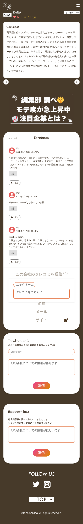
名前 (41, 303)
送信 (41, 387)
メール (41, 312)
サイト (41, 320)
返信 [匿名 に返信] (17, 183)
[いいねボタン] (13, 173)
